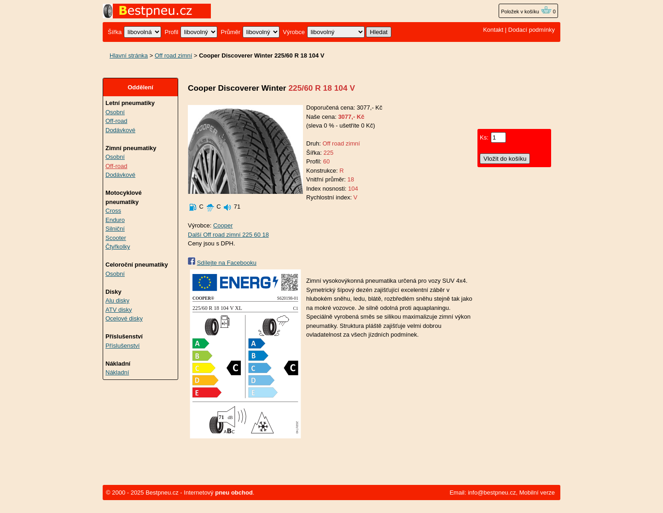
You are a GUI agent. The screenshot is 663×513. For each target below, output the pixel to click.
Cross (113, 210)
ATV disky (118, 309)
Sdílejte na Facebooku (226, 262)
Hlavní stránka (129, 55)
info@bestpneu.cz (492, 492)
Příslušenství (122, 345)
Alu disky (117, 300)
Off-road (116, 120)
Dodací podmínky (531, 29)
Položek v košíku (526, 11)
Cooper (223, 225)
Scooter (115, 237)
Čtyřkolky (117, 246)
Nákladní (117, 372)
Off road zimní (173, 55)
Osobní (115, 112)
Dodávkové (120, 130)
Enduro (115, 219)
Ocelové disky (124, 318)
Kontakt (493, 29)
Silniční (115, 228)
